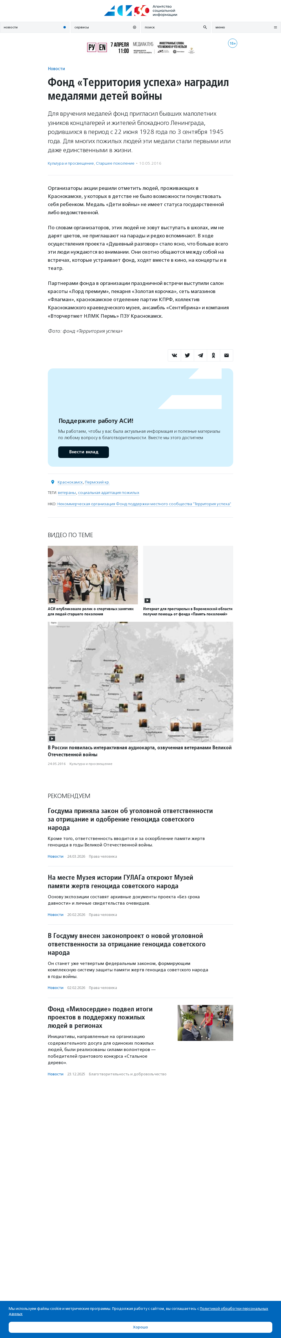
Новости (56, 68)
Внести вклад (83, 452)
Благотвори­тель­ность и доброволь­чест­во (128, 1074)
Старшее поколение (115, 163)
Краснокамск (70, 482)
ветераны (67, 492)
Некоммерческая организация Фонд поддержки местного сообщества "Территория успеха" (144, 503)
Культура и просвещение (71, 163)
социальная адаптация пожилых (108, 492)
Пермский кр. (97, 482)
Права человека (103, 856)
